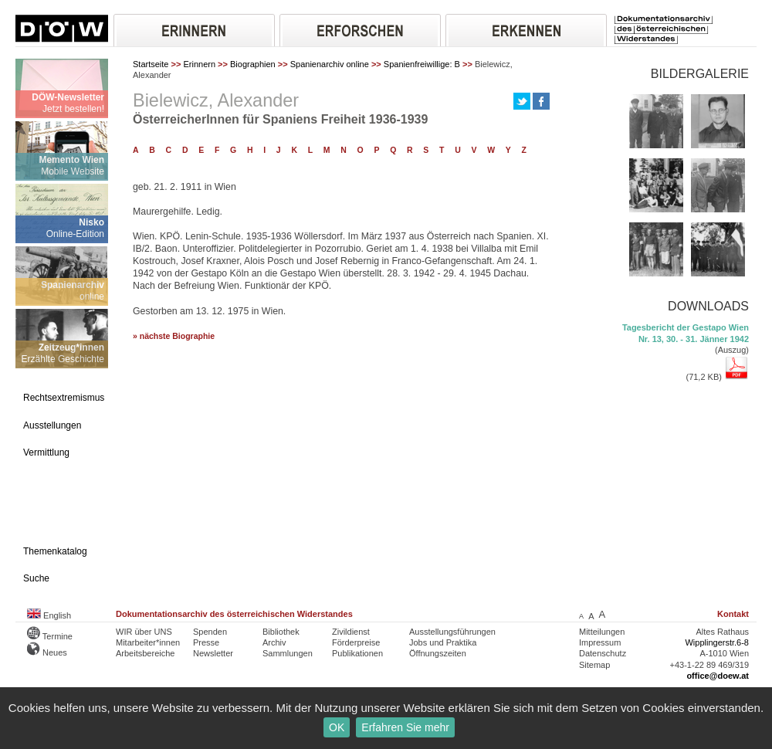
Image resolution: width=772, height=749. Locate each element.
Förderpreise (356, 642)
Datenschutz (602, 653)
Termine (50, 636)
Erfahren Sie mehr (405, 727)
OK (336, 727)
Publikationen (357, 653)
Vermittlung (46, 452)
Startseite (150, 64)
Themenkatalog (55, 551)
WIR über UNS (144, 631)
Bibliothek (281, 631)
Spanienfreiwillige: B (422, 64)
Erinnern (199, 64)
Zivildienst (351, 631)
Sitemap (594, 664)
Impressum (600, 642)
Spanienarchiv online (329, 64)
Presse (206, 642)
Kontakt (733, 614)
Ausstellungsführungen (452, 631)
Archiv (274, 642)
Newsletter (213, 653)
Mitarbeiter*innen (148, 642)
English (49, 615)
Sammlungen (287, 653)
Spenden (210, 631)
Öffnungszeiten (437, 653)
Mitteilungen (602, 631)
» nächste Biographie (174, 336)
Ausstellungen (52, 425)
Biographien (253, 64)
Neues (47, 652)
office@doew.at (717, 675)
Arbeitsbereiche (145, 653)
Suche (36, 578)
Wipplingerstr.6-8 (717, 642)
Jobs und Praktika (442, 642)
